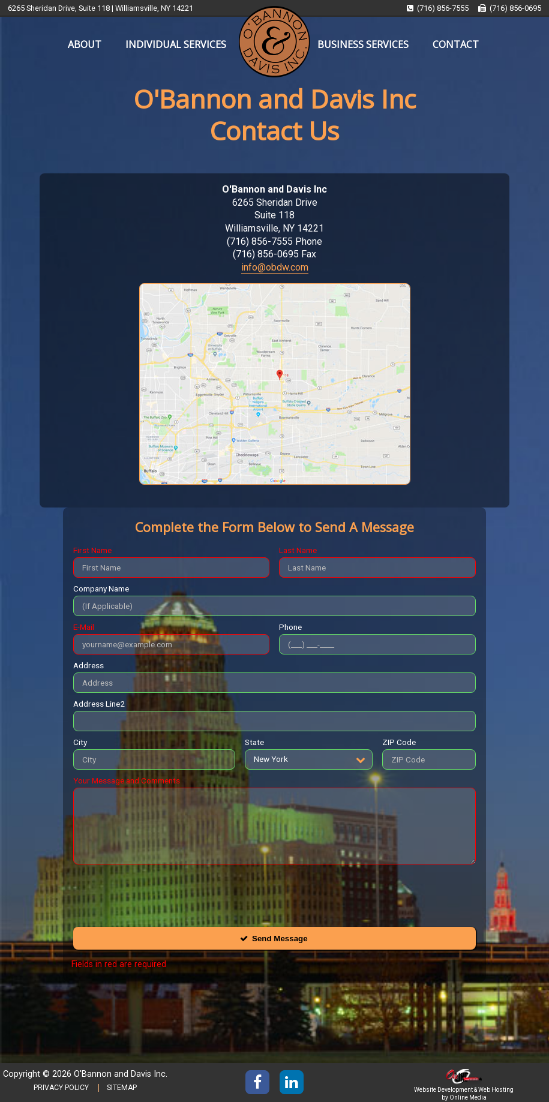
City (80, 742)
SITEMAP (122, 1087)
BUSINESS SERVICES (363, 44)
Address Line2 (99, 703)
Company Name (101, 588)
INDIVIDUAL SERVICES (175, 44)
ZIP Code (399, 742)
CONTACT (456, 44)
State (254, 742)
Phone (290, 627)
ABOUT (84, 44)
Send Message (280, 938)
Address (88, 665)
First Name (92, 550)
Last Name (298, 550)
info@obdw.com (274, 267)
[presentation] (164, 892)
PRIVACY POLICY (61, 1087)
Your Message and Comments (126, 780)
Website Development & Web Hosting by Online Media (464, 1090)
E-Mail (83, 627)
